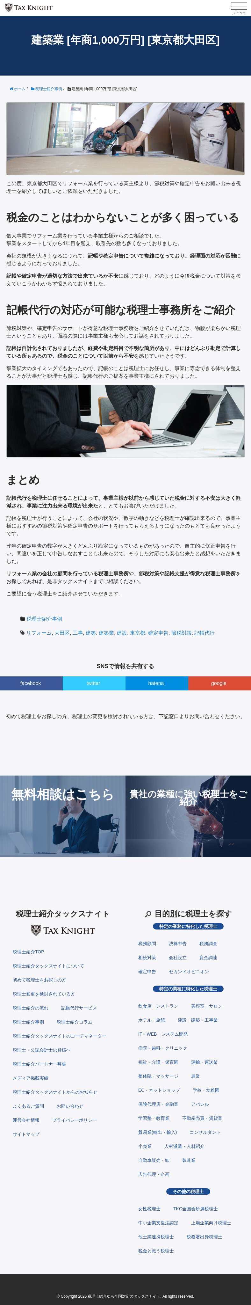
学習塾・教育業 (153, 1118)
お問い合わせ (70, 1106)
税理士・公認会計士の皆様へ (42, 1050)
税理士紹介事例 (44, 619)
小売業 (145, 1146)
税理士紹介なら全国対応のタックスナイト (124, 1296)
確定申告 (158, 633)
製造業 (189, 1160)
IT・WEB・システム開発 (163, 1034)
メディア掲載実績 (30, 1078)
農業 (195, 1076)
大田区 (62, 633)
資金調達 (208, 957)
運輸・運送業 (204, 1062)
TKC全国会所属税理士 (195, 1208)
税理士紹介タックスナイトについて (48, 965)
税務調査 (208, 943)
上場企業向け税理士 (211, 1222)
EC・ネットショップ (159, 1090)
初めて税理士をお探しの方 (39, 979)
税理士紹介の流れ (30, 1007)
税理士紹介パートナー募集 (39, 1064)
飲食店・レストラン (158, 1006)
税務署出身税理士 (204, 1236)
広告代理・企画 (153, 1174)
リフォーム (39, 633)
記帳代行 (204, 633)
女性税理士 (149, 1208)
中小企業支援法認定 (158, 1222)
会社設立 (178, 957)
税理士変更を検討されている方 (44, 993)
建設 (122, 633)
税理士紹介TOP (28, 951)
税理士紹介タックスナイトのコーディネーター (59, 1036)
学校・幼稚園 (206, 1090)
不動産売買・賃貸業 (202, 1118)
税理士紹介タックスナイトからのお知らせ (55, 1092)
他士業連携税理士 (156, 1236)
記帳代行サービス (79, 1007)
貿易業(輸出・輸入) (157, 1132)
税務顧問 (147, 943)
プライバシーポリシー (74, 1120)
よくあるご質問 (28, 1106)
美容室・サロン (206, 1006)
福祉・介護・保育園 (158, 1062)
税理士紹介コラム (74, 1021)
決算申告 (178, 943)
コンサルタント (205, 1132)
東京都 (137, 633)
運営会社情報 (26, 1120)
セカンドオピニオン (189, 971)
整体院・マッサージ (158, 1076)
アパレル (200, 1104)
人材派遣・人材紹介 (184, 1146)
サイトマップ (26, 1134)
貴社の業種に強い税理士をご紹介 (188, 798)
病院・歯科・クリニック (162, 1048)
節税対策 (181, 633)
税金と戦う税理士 (156, 1250)
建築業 (106, 633)
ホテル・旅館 (151, 1020)
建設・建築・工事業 (198, 1020)
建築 (91, 633)
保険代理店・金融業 (158, 1104)
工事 (78, 633)
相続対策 (147, 957)
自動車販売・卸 (153, 1160)
